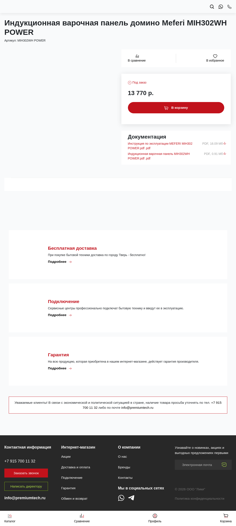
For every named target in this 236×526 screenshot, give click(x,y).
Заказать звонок (26, 473)
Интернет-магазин (78, 447)
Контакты (125, 477)
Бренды (124, 467)
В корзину (176, 108)
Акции (66, 456)
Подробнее (60, 262)
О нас (122, 456)
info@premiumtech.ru (137, 407)
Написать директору (26, 486)
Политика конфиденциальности (199, 498)
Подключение (72, 477)
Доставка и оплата (75, 467)
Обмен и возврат (74, 498)
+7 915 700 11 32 (19, 461)
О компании (129, 447)
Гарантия (68, 488)
